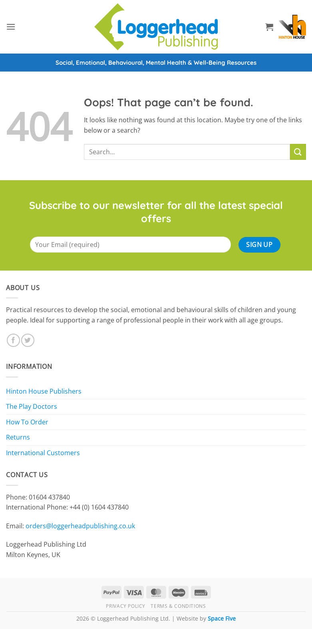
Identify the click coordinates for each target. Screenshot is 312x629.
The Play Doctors (31, 406)
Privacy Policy (125, 606)
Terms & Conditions (178, 606)
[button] (11, 26)
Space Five (222, 618)
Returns (18, 437)
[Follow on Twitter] (27, 340)
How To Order (27, 422)
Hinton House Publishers (43, 391)
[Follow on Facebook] (13, 340)
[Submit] (298, 151)
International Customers (43, 452)
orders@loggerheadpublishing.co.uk (80, 526)
